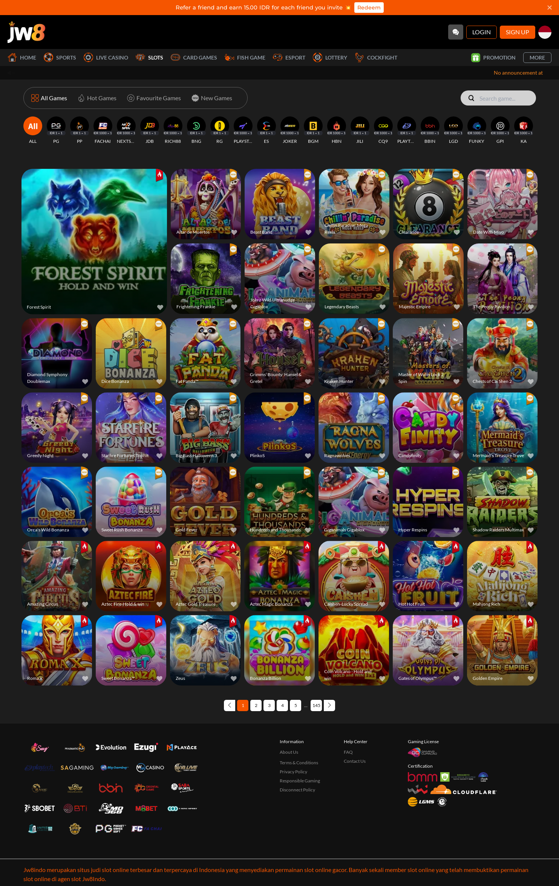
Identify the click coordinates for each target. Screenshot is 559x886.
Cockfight (376, 57)
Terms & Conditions (299, 730)
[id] (544, 32)
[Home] (26, 32)
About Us (289, 719)
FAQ (348, 719)
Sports (60, 57)
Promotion (493, 57)
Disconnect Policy (297, 757)
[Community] (455, 32)
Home (22, 57)
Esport (289, 57)
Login (481, 31)
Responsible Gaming (300, 748)
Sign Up (517, 31)
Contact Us (355, 728)
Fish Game (245, 57)
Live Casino (106, 57)
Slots (149, 57)
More (537, 57)
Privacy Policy (293, 739)
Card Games (194, 57)
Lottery (330, 57)
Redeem (369, 7)
